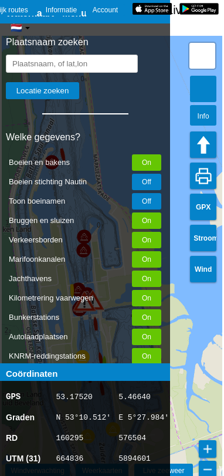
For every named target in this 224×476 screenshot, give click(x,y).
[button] (202, 56)
